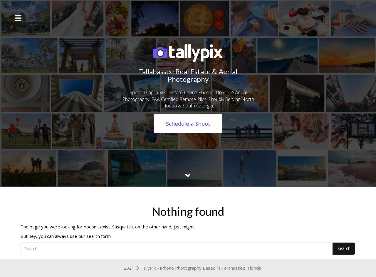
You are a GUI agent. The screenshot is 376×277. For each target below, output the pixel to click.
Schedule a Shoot (188, 123)
